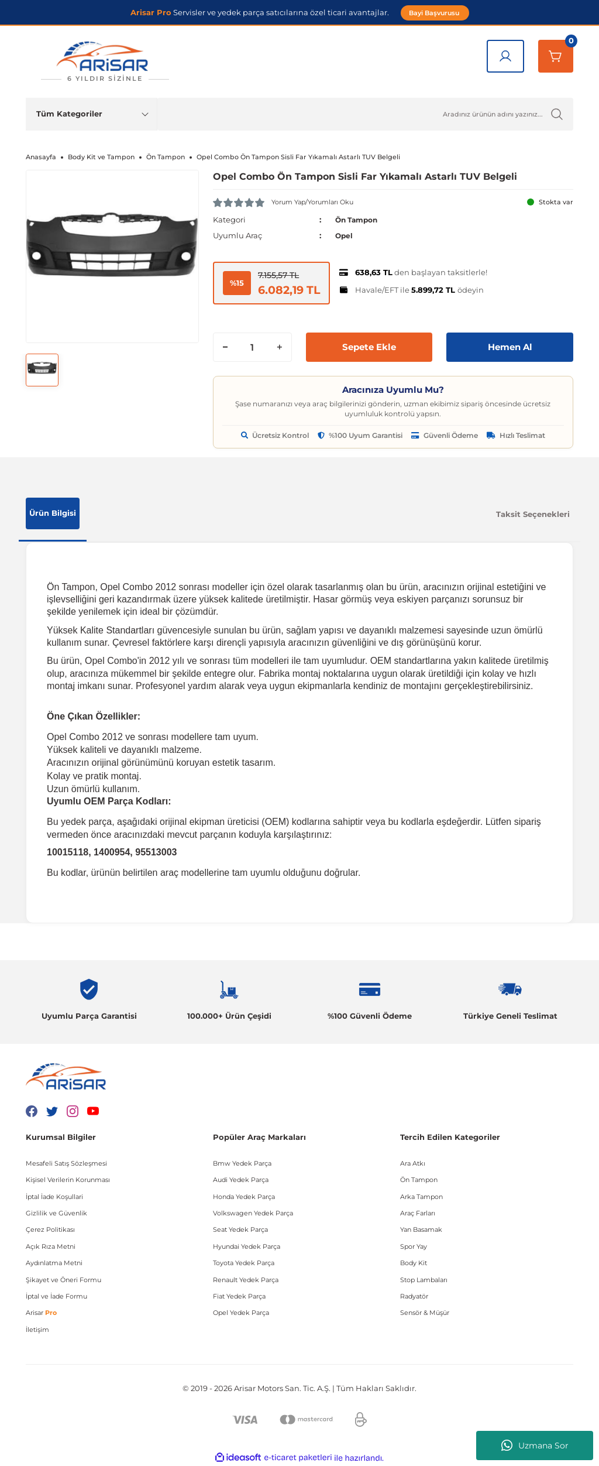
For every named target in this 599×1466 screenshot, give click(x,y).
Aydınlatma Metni (54, 1263)
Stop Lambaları (423, 1279)
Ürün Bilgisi (52, 513)
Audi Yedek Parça (240, 1180)
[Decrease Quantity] (225, 347)
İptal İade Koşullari (54, 1196)
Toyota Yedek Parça (243, 1263)
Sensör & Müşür (424, 1313)
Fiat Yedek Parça (239, 1296)
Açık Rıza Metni (50, 1246)
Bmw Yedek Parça (242, 1163)
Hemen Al (510, 346)
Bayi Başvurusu (435, 12)
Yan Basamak (421, 1229)
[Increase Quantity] (279, 347)
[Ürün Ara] (365, 114)
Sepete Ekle (369, 346)
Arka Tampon (421, 1196)
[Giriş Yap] (505, 56)
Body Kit (413, 1263)
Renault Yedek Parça (245, 1279)
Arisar (41, 1313)
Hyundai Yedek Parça (246, 1246)
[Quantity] (252, 347)
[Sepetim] (555, 56)
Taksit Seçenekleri (533, 513)
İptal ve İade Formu (56, 1296)
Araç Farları (417, 1213)
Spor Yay (413, 1246)
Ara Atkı (412, 1163)
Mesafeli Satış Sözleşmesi (66, 1163)
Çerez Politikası (50, 1229)
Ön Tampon (359, 219)
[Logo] (105, 62)
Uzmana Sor (535, 1445)
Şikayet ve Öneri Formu (63, 1279)
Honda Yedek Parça (244, 1196)
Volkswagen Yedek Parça (253, 1213)
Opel (344, 235)
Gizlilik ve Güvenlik (56, 1213)
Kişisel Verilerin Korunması (68, 1180)
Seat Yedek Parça (240, 1229)
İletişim (37, 1329)
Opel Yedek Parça (241, 1313)
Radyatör (414, 1296)
